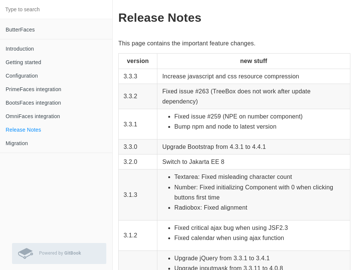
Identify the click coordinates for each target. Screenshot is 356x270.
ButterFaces (20, 30)
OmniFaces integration (33, 116)
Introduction (20, 49)
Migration (17, 143)
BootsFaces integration (33, 103)
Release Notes (23, 130)
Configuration (22, 76)
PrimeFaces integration (33, 89)
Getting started (23, 62)
